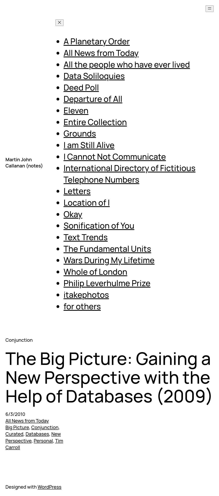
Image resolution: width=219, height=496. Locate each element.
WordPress (50, 487)
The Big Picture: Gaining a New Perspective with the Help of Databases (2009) (109, 377)
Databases (37, 434)
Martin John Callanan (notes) (24, 162)
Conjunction (45, 427)
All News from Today (27, 420)
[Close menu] (60, 22)
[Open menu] (210, 8)
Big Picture (17, 427)
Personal (43, 440)
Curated (14, 434)
